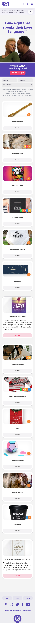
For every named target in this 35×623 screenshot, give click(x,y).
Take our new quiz (17, 73)
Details (17, 128)
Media (17, 598)
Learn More (21, 12)
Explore (17, 335)
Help (7, 598)
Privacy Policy (17, 610)
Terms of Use (8, 610)
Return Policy (27, 610)
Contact (28, 598)
